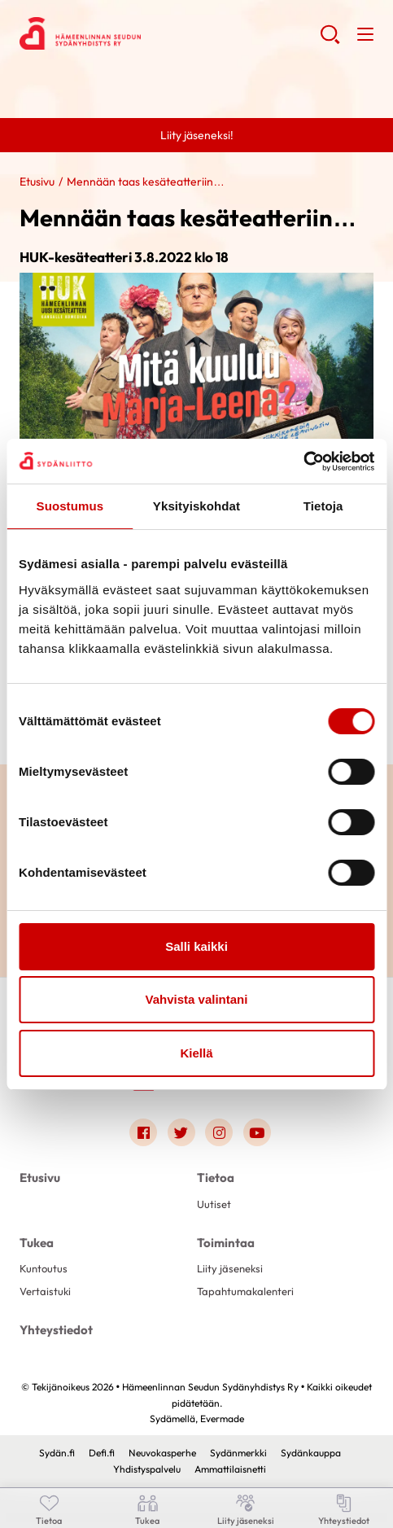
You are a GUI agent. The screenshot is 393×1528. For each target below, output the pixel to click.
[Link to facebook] (143, 1132)
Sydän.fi (57, 1453)
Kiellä (196, 1053)
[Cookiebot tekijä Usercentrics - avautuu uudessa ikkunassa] (303, 461)
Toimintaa (226, 1242)
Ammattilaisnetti (230, 1469)
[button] (330, 40)
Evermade (222, 1418)
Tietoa (215, 1177)
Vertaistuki (45, 1291)
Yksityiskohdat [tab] (196, 506)
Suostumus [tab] (70, 506)
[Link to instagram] (219, 1132)
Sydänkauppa (311, 1453)
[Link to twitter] (181, 1132)
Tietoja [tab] (323, 506)
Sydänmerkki (238, 1453)
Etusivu (37, 181)
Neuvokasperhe (162, 1453)
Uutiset (214, 1204)
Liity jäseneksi (230, 1268)
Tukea (37, 1242)
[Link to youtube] (257, 1132)
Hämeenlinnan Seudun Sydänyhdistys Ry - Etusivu (150, 33)
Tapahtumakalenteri (245, 1291)
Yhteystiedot (56, 1330)
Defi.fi (102, 1453)
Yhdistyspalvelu (147, 1469)
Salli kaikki (196, 946)
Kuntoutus (44, 1268)
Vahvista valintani (197, 999)
